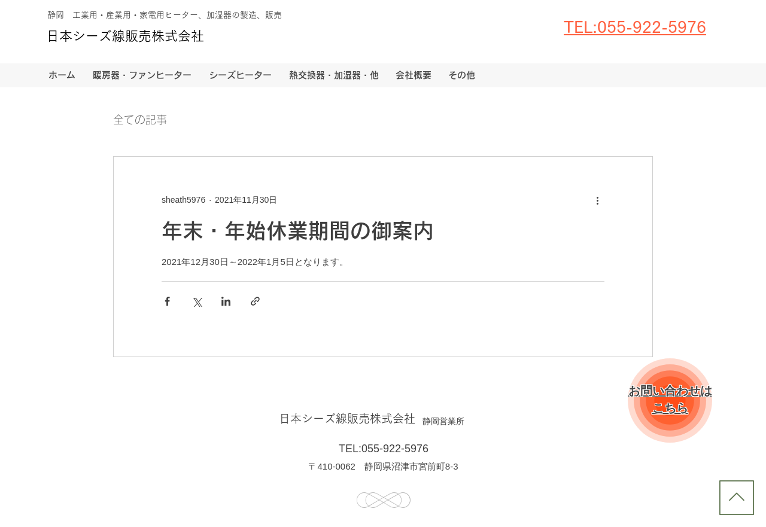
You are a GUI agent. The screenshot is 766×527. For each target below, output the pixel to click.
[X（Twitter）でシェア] (196, 301)
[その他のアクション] (597, 200)
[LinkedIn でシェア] (226, 301)
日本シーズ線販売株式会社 (125, 35)
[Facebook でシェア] (167, 301)
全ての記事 (140, 119)
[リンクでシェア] (255, 301)
